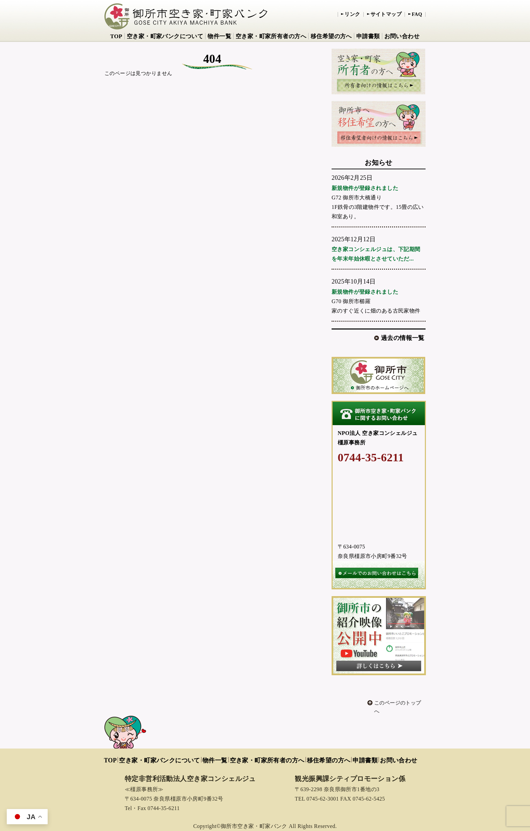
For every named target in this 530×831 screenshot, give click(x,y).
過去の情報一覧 (403, 338)
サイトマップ (386, 14)
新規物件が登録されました (365, 188)
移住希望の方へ (331, 36)
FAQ (417, 14)
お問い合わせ (402, 36)
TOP (116, 36)
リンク (352, 14)
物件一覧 (219, 36)
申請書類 (368, 36)
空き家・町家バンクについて (165, 36)
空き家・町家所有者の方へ (271, 36)
